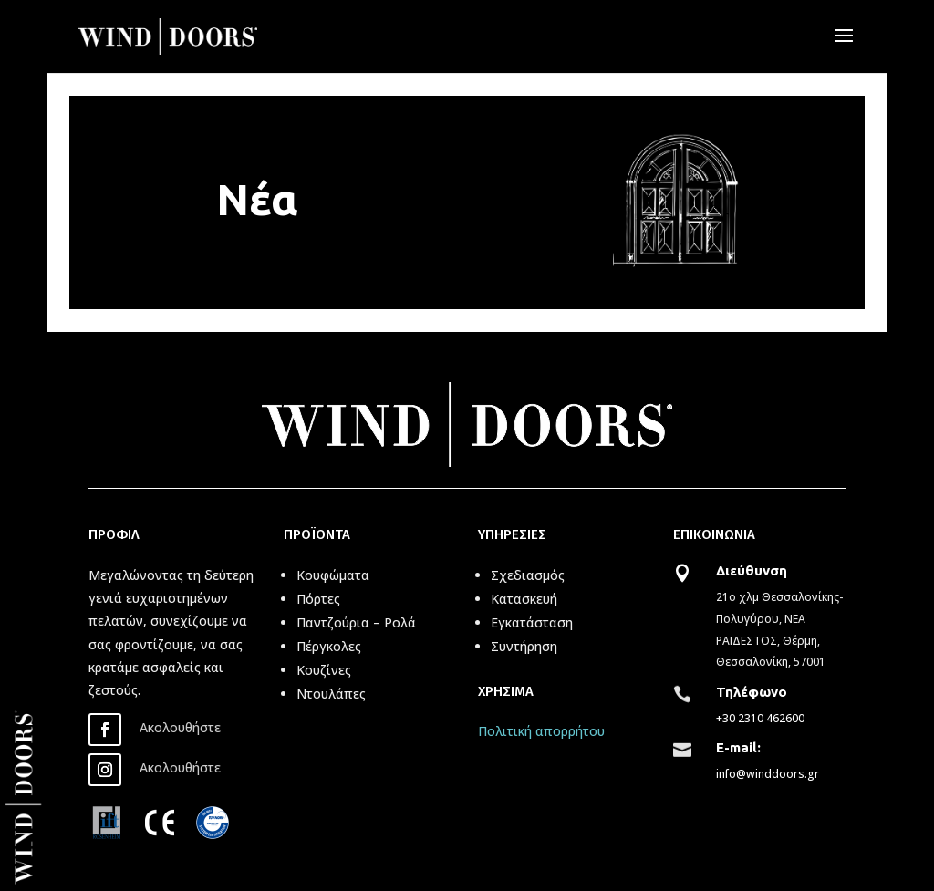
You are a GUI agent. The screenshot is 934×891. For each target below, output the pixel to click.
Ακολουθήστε (180, 727)
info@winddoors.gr (767, 774)
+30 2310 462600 (760, 718)
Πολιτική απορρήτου (541, 731)
